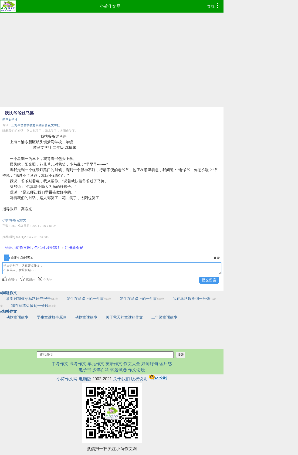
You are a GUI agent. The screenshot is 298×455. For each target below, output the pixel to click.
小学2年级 (9, 220)
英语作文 (113, 363)
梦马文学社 (9, 119)
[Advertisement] (112, 47)
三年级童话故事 (164, 317)
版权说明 (139, 379)
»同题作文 (8, 293)
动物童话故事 (17, 317)
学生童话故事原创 (52, 317)
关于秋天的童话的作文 (124, 317)
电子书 (85, 369)
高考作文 (78, 363)
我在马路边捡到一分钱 (33, 306)
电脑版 (85, 379)
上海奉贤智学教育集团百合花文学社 (35, 125)
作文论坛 (136, 369)
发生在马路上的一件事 (89, 299)
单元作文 (96, 363)
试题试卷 (118, 369)
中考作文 (60, 363)
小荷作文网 (110, 6)
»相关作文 (8, 311)
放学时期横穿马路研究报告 (32, 299)
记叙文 (21, 220)
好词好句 (149, 363)
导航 (214, 5)
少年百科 (100, 369)
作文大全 (131, 363)
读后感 (165, 363)
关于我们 (121, 379)
